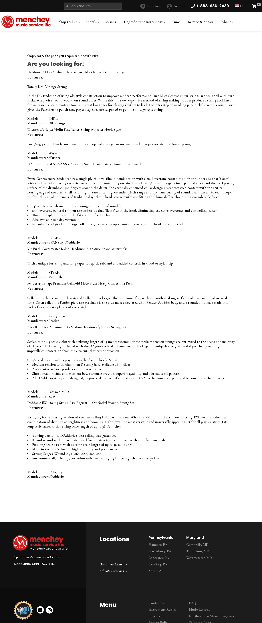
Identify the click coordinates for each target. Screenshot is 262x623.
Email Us (48, 564)
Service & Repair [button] (202, 22)
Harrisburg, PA (160, 551)
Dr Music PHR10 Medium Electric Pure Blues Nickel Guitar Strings (75, 72)
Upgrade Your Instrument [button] (144, 22)
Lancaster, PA (159, 558)
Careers (154, 616)
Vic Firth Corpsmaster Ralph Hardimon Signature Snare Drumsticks (77, 249)
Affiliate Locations (112, 571)
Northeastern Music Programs (211, 616)
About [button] (227, 22)
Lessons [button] (112, 22)
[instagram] (49, 610)
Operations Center (112, 564)
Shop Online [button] (69, 22)
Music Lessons (199, 609)
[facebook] (40, 610)
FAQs (193, 603)
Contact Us (157, 603)
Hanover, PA (158, 544)
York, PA (155, 571)
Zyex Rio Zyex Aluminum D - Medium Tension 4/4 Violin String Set (76, 327)
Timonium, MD (197, 551)
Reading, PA (158, 564)
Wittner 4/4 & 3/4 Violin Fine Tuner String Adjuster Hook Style (74, 129)
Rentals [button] (92, 22)
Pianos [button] (176, 22)
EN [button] (240, 6)
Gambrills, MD (197, 544)
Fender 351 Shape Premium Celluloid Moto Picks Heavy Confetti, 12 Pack (79, 283)
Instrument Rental (162, 609)
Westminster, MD (199, 558)
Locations (154, 6)
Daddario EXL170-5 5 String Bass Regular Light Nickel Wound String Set (80, 403)
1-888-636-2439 (26, 564)
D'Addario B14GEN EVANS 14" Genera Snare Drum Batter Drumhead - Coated (84, 164)
